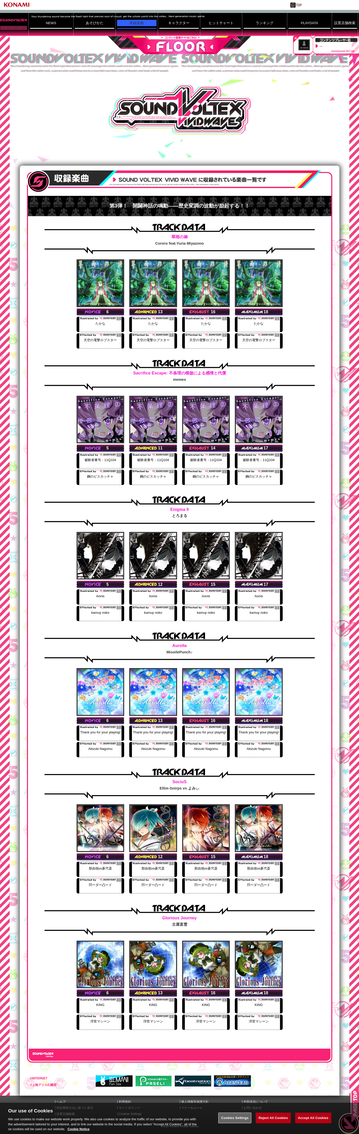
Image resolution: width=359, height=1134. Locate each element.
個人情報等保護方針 (195, 1101)
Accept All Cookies (313, 1124)
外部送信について (255, 1101)
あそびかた (95, 23)
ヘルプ (61, 1101)
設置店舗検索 (344, 23)
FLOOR (179, 45)
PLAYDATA (309, 23)
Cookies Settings (235, 1124)
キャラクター (179, 23)
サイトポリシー (129, 1107)
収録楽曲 (137, 23)
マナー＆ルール (192, 1107)
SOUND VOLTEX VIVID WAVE (179, 110)
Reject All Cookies (273, 1124)
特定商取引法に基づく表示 (74, 1107)
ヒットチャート (221, 23)
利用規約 (125, 1101)
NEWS (51, 23)
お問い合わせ (252, 1107)
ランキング (265, 23)
